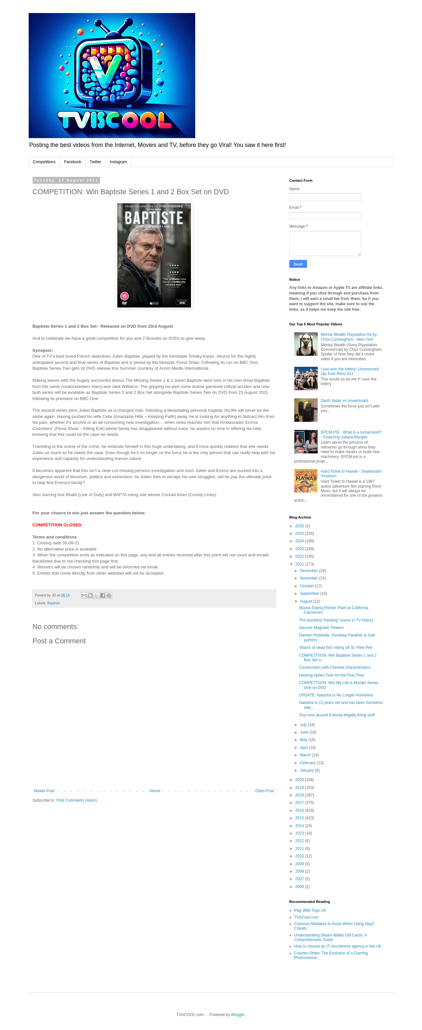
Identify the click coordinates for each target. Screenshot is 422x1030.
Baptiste (53, 603)
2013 (300, 833)
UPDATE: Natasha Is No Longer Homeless (336, 695)
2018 (300, 795)
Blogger (237, 1014)
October (307, 586)
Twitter (95, 162)
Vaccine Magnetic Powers (321, 627)
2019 (300, 787)
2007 (300, 879)
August (306, 601)
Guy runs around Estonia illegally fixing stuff (337, 715)
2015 (300, 818)
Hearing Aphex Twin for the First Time (331, 675)
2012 (300, 840)
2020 (300, 780)
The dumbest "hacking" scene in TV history (336, 620)
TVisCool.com (306, 917)
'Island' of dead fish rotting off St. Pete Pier (335, 647)
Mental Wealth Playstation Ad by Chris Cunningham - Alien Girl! (349, 336)
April (304, 747)
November (309, 578)
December (309, 570)
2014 (300, 825)
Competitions (44, 162)
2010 (300, 856)
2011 (300, 848)
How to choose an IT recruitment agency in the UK (338, 946)
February (308, 763)
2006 (300, 886)
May (304, 739)
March (306, 755)
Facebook (72, 162)
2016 (300, 810)
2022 (300, 556)
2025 (300, 533)
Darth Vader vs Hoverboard (344, 400)
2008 (300, 871)
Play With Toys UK (310, 910)
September (310, 593)
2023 (300, 549)
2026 (300, 526)
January (307, 770)
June (304, 732)
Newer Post (44, 791)
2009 (300, 864)
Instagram (118, 162)
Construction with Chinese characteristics (334, 667)
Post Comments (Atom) (76, 800)
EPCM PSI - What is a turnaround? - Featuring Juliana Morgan (351, 434)
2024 (300, 541)
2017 (300, 802)
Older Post (264, 791)
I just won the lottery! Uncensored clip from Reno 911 (350, 371)
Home (155, 791)
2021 (300, 564)
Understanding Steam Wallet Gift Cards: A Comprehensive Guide (330, 937)
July (304, 724)
